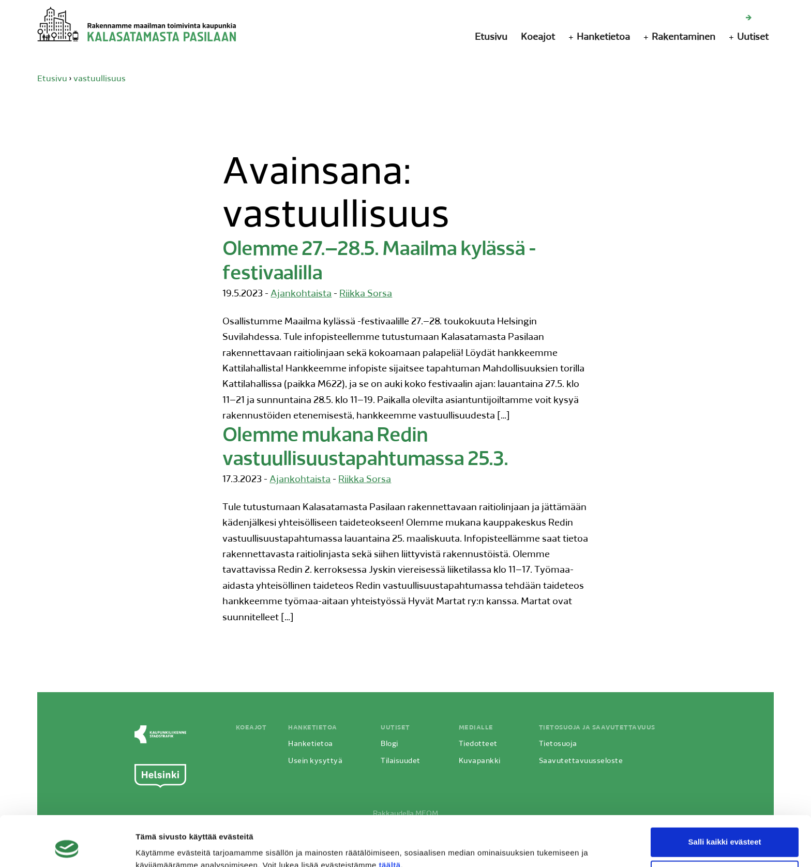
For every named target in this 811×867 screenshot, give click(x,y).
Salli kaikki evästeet (724, 794)
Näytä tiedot (158, 846)
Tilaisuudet (400, 761)
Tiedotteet (478, 744)
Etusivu (491, 37)
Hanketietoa (603, 37)
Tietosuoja (558, 744)
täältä (389, 818)
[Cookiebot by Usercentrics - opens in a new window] (67, 847)
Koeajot (538, 37)
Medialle (476, 728)
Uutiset (753, 37)
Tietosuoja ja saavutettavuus (597, 728)
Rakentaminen (683, 37)
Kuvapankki (480, 761)
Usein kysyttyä (315, 761)
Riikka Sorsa (365, 294)
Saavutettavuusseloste (581, 761)
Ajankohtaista (301, 294)
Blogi (389, 744)
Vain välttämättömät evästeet (724, 828)
